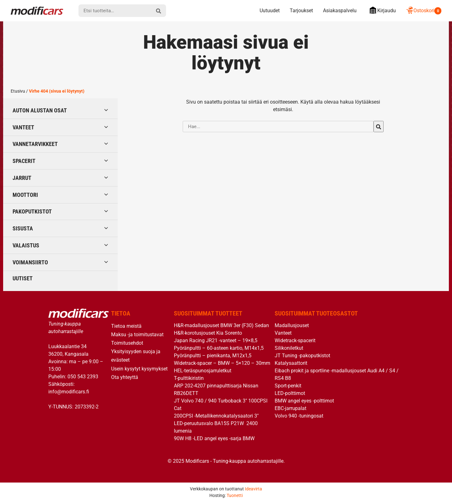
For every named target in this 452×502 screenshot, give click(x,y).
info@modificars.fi (68, 392)
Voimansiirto (30, 262)
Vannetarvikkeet (35, 144)
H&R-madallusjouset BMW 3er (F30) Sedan (221, 325)
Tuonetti (235, 495)
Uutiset (23, 278)
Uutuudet (270, 10)
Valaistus (26, 245)
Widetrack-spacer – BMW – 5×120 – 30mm (222, 363)
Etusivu (18, 91)
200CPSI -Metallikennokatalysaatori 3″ (216, 416)
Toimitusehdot (127, 343)
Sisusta (23, 228)
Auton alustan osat (40, 110)
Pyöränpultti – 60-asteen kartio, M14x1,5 (219, 348)
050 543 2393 (82, 377)
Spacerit (24, 161)
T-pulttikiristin (189, 378)
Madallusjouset (292, 325)
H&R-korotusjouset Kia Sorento (208, 333)
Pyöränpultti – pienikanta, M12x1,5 (212, 356)
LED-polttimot (290, 393)
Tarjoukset (301, 10)
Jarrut (22, 178)
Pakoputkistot (32, 211)
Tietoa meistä (126, 326)
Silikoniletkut (289, 348)
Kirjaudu (381, 10)
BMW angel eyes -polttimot (304, 401)
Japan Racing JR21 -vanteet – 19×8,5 (215, 340)
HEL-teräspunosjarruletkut (202, 371)
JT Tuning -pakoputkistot (302, 356)
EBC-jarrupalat (290, 408)
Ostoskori (423, 10)
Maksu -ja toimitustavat (137, 334)
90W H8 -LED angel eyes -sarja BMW (214, 438)
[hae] (158, 10)
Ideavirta (253, 488)
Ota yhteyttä (124, 377)
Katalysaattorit (291, 363)
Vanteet (23, 127)
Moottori (25, 195)
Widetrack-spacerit (295, 340)
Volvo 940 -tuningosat (299, 416)
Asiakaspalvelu (340, 10)
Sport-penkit (288, 386)
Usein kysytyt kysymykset (139, 369)
